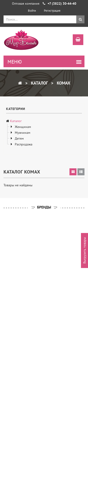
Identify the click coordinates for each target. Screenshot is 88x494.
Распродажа (23, 144)
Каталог (39, 83)
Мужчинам (22, 133)
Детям (19, 138)
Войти (32, 11)
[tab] (73, 171)
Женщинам (22, 127)
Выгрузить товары (84, 250)
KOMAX (63, 83)
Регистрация (52, 11)
